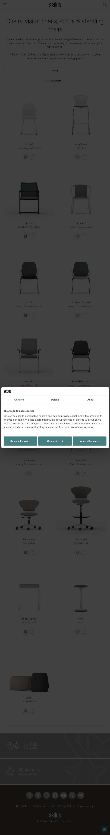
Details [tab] (55, 399)
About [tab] (90, 399)
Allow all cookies (89, 441)
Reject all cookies (20, 441)
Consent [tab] (19, 399)
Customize (55, 441)
